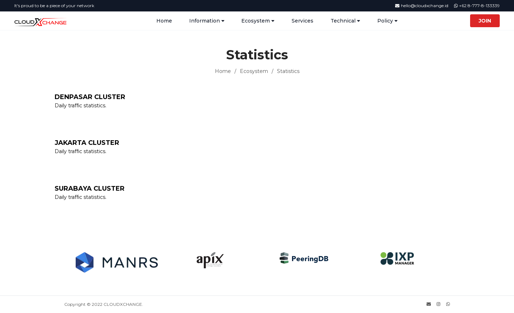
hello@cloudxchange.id (421, 5)
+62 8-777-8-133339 (477, 5)
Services (302, 21)
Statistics (288, 71)
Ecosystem (254, 71)
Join (485, 21)
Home (164, 21)
